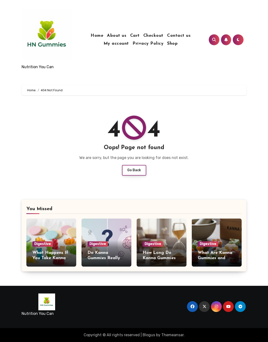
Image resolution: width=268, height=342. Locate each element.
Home (97, 35)
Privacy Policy (148, 43)
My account (116, 43)
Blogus (149, 335)
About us (116, 35)
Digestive (42, 244)
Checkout (153, 35)
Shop (172, 43)
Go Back (134, 170)
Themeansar (172, 335)
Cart (135, 35)
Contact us (179, 35)
